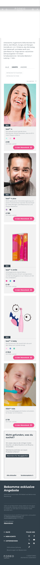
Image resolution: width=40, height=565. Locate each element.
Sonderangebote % (27, 475)
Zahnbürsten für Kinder (12, 76)
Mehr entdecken (10, 34)
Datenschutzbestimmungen (13, 516)
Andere (23, 67)
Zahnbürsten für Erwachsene (14, 72)
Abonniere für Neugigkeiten (17, 456)
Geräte (15, 67)
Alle (7, 67)
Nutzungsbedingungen (10, 518)
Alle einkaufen (11, 475)
